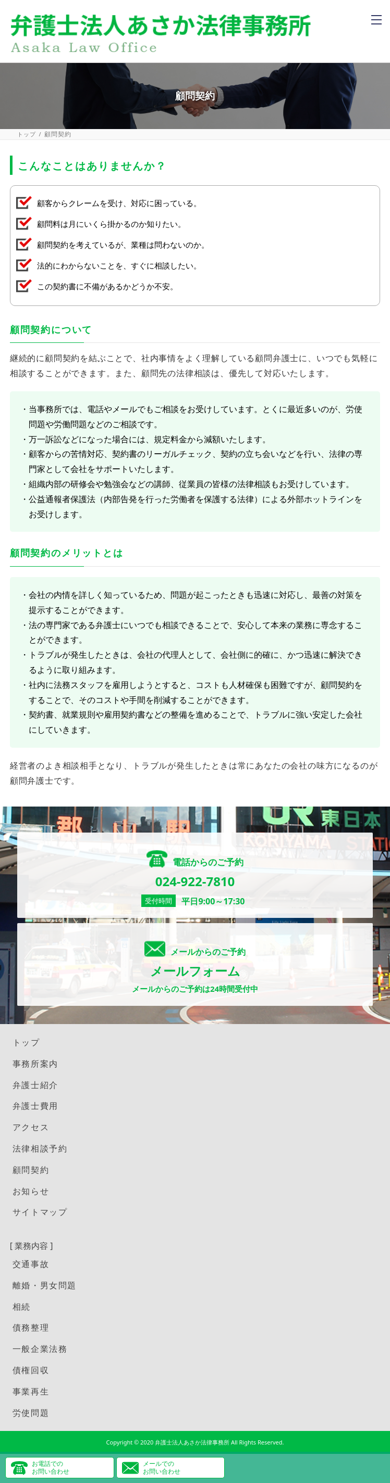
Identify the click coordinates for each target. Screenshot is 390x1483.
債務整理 (31, 1327)
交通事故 (31, 1264)
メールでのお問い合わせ (161, 1467)
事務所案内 (35, 1063)
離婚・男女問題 (45, 1285)
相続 (22, 1306)
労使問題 (31, 1412)
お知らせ (31, 1191)
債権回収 (31, 1370)
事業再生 (31, 1391)
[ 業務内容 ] (31, 1245)
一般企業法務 (40, 1348)
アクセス (31, 1127)
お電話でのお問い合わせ (50, 1467)
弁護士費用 (35, 1105)
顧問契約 (31, 1169)
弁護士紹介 (35, 1085)
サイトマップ (40, 1212)
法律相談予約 (40, 1148)
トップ (26, 134)
